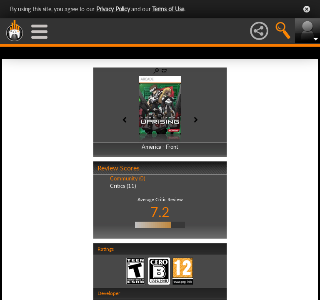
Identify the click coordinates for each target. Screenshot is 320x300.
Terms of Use (168, 8)
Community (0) (127, 178)
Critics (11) (123, 185)
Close (306, 9)
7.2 (160, 212)
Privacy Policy (113, 8)
